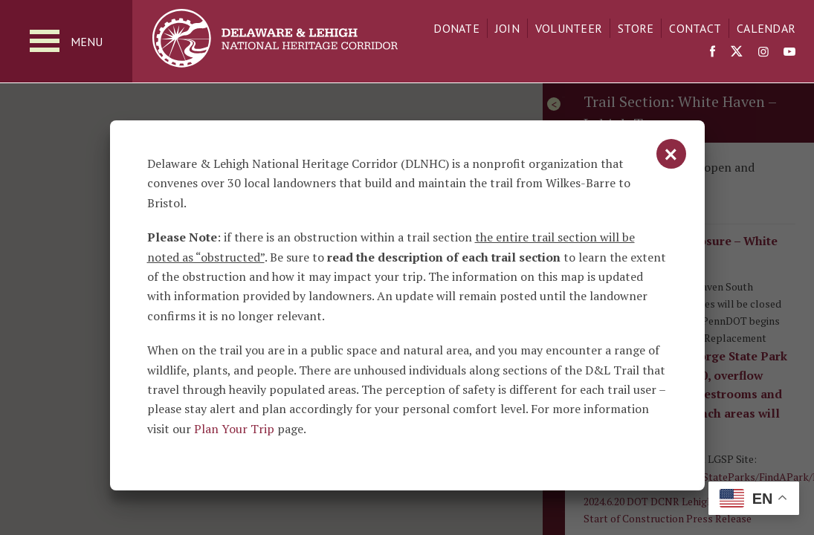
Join (507, 28)
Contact (695, 28)
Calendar (766, 28)
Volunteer (568, 28)
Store (635, 28)
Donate (456, 28)
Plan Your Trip (234, 429)
